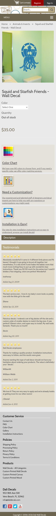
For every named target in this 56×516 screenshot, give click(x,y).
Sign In (50, 3)
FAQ (5, 424)
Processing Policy (10, 447)
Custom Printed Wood (12, 477)
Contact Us (7, 421)
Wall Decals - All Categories (14, 468)
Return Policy (8, 451)
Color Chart (8, 427)
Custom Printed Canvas (13, 474)
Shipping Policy (9, 444)
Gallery (6, 430)
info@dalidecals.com (11, 500)
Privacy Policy (9, 454)
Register (37, 3)
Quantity (6, 112)
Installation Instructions (13, 434)
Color (4, 102)
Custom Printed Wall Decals (15, 471)
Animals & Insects (21, 24)
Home (4, 24)
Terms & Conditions (11, 457)
